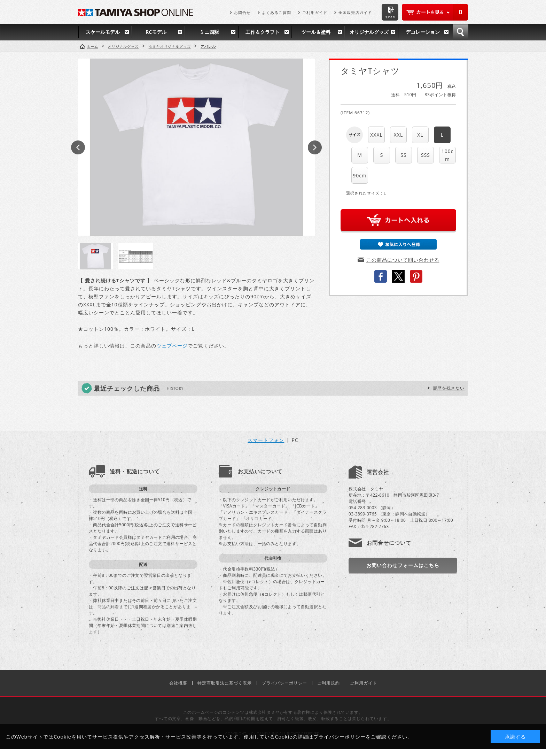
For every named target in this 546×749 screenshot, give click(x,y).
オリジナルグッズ (369, 32)
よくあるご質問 (276, 12)
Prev (78, 147)
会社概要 (178, 683)
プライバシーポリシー (284, 683)
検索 (460, 32)
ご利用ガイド (314, 12)
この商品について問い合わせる (402, 260)
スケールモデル (103, 32)
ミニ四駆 (209, 32)
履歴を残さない (449, 388)
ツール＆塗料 (315, 32)
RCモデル (156, 32)
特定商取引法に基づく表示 (224, 683)
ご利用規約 (328, 683)
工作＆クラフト (262, 32)
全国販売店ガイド (355, 12)
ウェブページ (172, 345)
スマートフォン (266, 440)
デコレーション (423, 32)
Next (315, 147)
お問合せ (242, 12)
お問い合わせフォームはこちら (402, 565)
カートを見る (435, 12)
